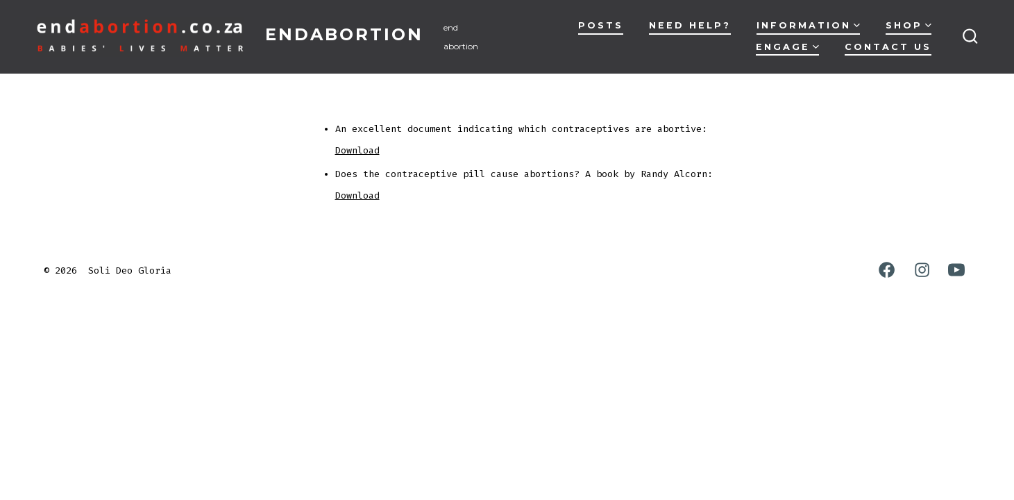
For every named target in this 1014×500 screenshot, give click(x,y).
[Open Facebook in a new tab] (887, 270)
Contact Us (888, 47)
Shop (908, 25)
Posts (600, 25)
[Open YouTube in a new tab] (956, 270)
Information (808, 25)
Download (357, 150)
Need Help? (690, 25)
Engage (787, 47)
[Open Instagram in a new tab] (922, 270)
